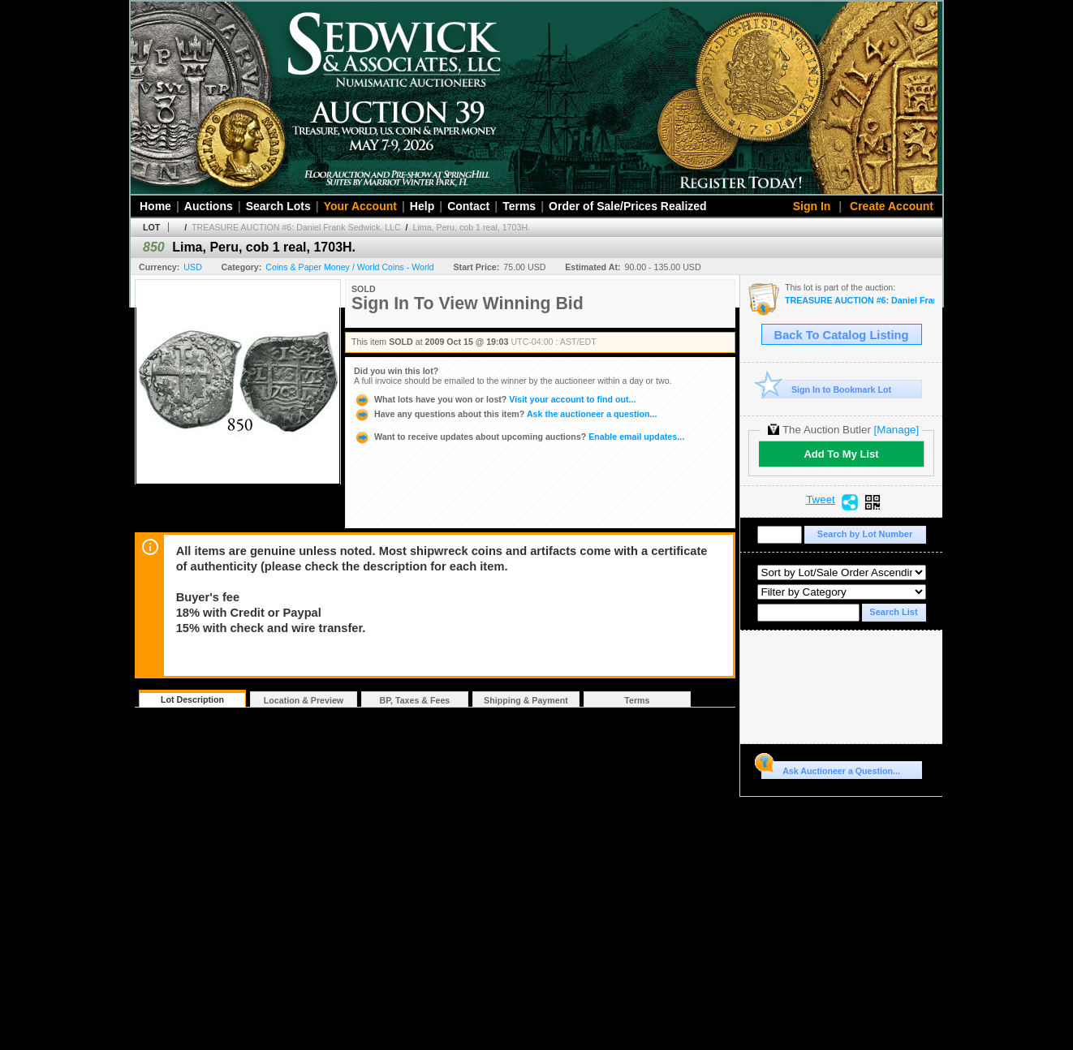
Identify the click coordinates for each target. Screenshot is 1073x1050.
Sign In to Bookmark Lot (826, 389)
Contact (468, 206)
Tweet (820, 500)
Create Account (891, 206)
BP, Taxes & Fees (415, 700)
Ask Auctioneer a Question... (830, 768)
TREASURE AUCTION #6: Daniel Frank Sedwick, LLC (296, 227)
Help (422, 206)
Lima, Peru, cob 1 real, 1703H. (472, 227)
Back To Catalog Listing (841, 335)
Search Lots (278, 206)
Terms (519, 206)
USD (192, 267)
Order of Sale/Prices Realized (628, 206)
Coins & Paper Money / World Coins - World (349, 267)
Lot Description (192, 699)
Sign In (812, 206)
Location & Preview (303, 700)
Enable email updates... (519, 436)
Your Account (360, 206)
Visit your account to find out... (495, 399)
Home (155, 206)
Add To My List (841, 454)
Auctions (208, 206)
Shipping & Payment (526, 700)
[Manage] (896, 430)
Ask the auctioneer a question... (505, 414)
